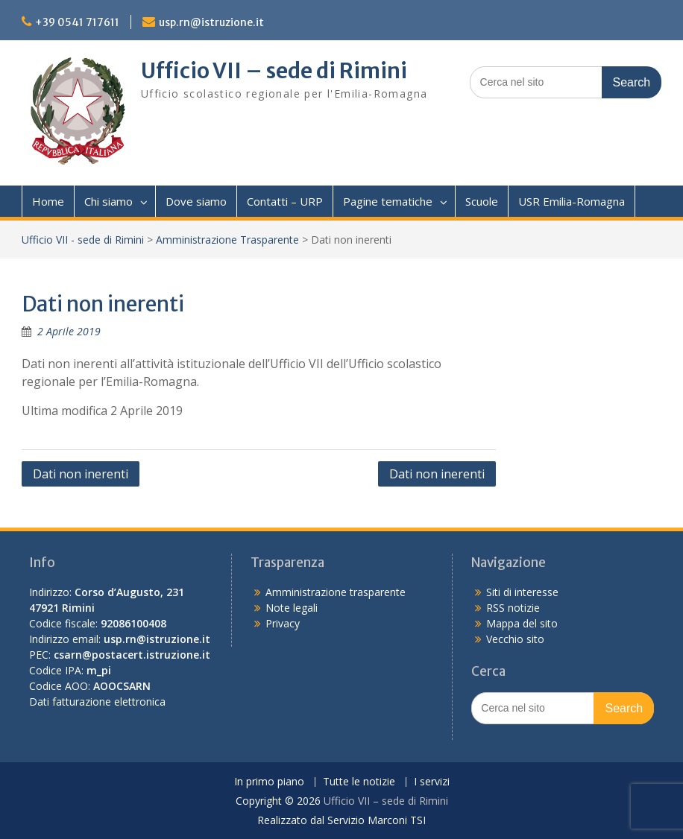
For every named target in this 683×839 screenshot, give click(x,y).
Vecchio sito (515, 639)
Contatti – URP (285, 201)
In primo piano (269, 782)
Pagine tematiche (387, 201)
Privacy (282, 623)
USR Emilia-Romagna (571, 201)
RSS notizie (513, 608)
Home (48, 201)
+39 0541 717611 (77, 22)
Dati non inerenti (80, 474)
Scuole (481, 201)
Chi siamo (108, 201)
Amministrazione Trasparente (227, 239)
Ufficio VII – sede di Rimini (274, 70)
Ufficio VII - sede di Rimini (83, 239)
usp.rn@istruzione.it (211, 22)
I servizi (432, 782)
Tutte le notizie (359, 782)
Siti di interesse (522, 592)
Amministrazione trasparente (335, 592)
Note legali (291, 608)
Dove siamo (196, 201)
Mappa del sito (522, 623)
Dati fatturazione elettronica (97, 701)
